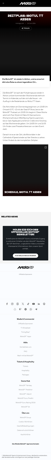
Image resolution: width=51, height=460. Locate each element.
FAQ (25, 351)
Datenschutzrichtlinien (25, 430)
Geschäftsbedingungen (25, 426)
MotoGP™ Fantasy (25, 385)
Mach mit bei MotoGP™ (25, 356)
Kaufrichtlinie (25, 435)
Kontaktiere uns (25, 347)
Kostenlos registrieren (25, 255)
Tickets (25, 366)
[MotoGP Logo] (28, 3)
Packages (25, 375)
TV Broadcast (25, 328)
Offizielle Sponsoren (25, 324)
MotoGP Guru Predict (25, 398)
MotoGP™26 (25, 407)
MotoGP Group (25, 417)
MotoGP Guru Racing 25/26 (25, 403)
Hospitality (25, 370)
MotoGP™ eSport (26, 394)
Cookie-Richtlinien (25, 422)
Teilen (26, 28)
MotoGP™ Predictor (25, 390)
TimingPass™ (25, 332)
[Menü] (3, 3)
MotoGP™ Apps (25, 336)
